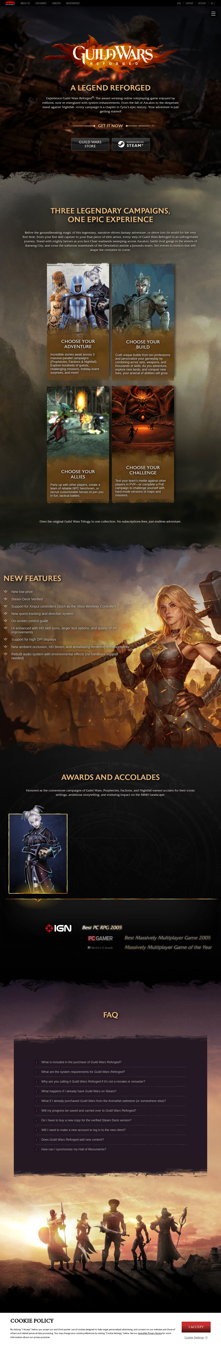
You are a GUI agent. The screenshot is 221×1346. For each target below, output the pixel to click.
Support (189, 3)
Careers (56, 3)
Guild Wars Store (90, 144)
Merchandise (73, 3)
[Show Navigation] (213, 14)
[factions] (110, 862)
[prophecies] (38, 862)
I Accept (196, 1327)
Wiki (179, 3)
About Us (25, 3)
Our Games (41, 3)
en (212, 3)
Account (202, 3)
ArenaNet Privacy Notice (150, 1333)
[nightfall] (183, 862)
